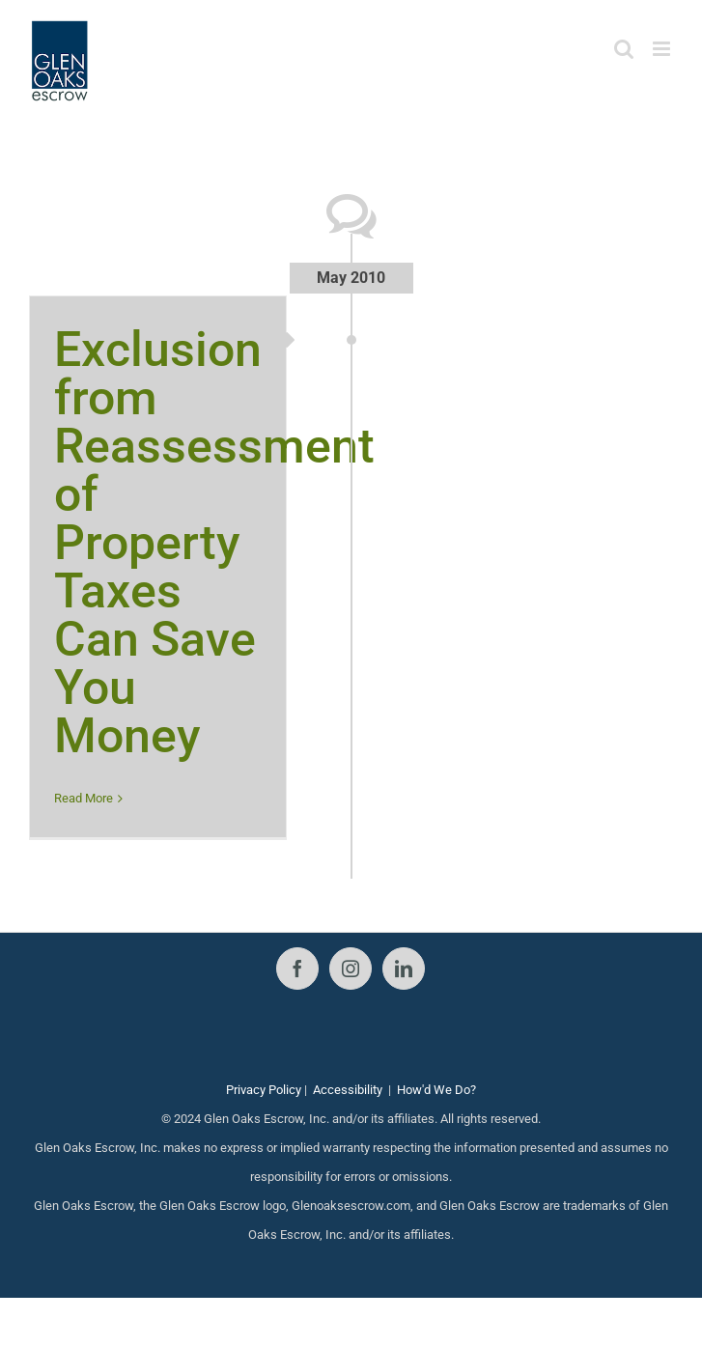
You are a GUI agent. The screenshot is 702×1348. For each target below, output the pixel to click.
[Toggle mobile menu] (663, 49)
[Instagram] (350, 968)
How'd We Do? (436, 1089)
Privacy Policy (263, 1089)
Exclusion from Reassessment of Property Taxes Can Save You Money (214, 543)
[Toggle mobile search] (623, 49)
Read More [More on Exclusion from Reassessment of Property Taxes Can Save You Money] (83, 798)
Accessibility (347, 1089)
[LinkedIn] (403, 968)
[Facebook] (297, 968)
